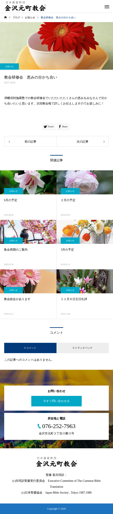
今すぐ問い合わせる (56, 401)
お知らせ (9, 66)
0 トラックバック (82, 347)
